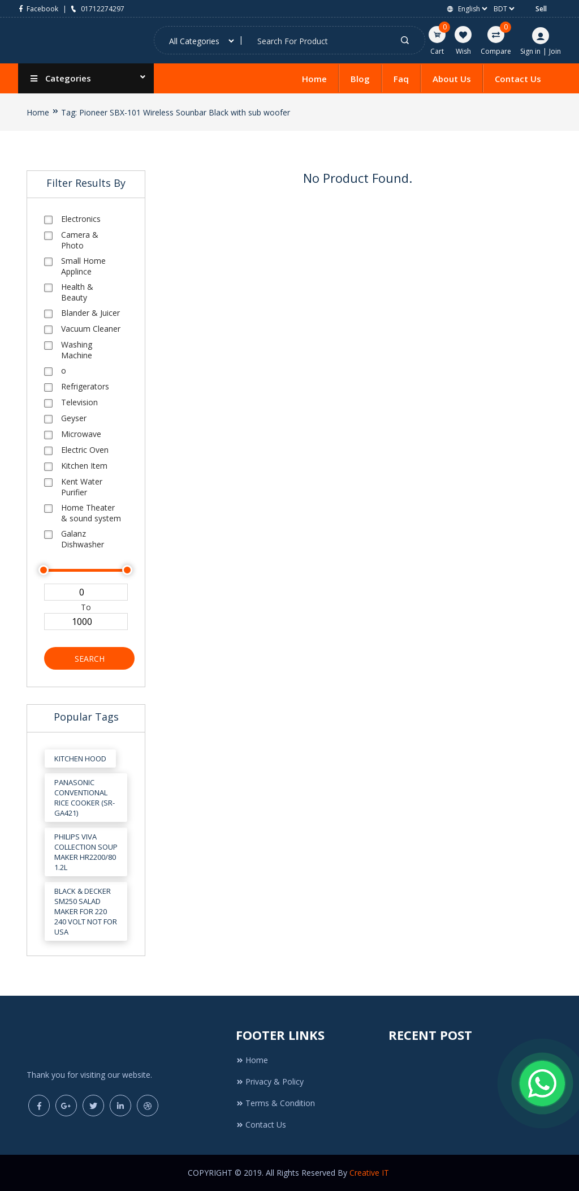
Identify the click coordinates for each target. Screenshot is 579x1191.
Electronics (81, 218)
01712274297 (96, 9)
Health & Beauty (77, 292)
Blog (360, 78)
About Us (452, 78)
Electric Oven (85, 449)
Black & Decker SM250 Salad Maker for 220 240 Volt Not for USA (85, 911)
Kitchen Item (84, 465)
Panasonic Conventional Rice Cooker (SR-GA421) (84, 797)
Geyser (74, 418)
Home (314, 78)
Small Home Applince (83, 266)
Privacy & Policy (270, 1081)
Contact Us (518, 78)
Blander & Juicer (90, 312)
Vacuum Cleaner (90, 328)
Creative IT (370, 1172)
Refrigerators (85, 386)
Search (90, 658)
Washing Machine (76, 350)
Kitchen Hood (80, 758)
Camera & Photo (79, 240)
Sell (541, 9)
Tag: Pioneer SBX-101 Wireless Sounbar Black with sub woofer (175, 112)
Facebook (38, 9)
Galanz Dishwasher (82, 539)
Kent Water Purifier (81, 487)
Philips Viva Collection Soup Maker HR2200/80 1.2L (86, 852)
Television (79, 402)
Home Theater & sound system (91, 513)
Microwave (81, 434)
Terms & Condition (275, 1103)
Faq (401, 78)
